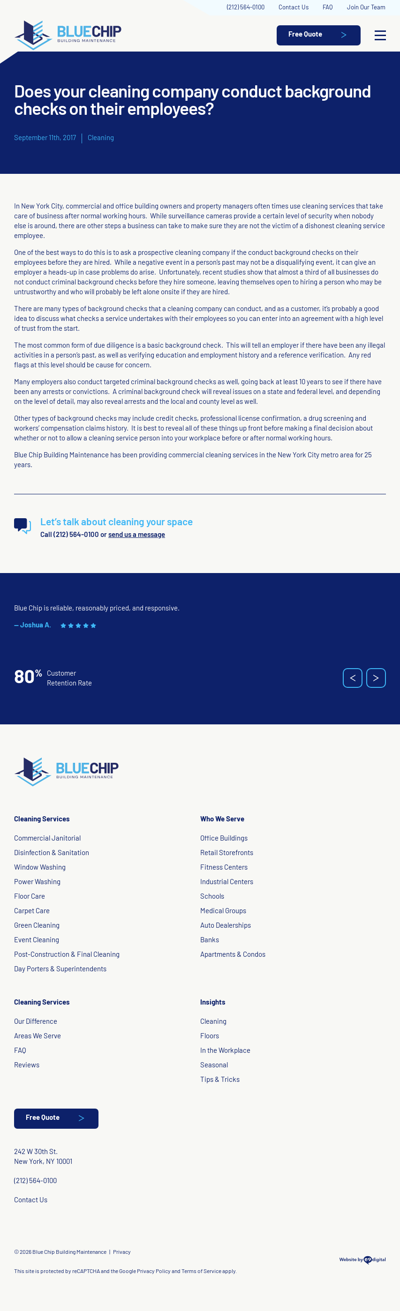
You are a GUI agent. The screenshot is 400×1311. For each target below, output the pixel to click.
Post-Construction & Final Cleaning (67, 955)
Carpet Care (32, 911)
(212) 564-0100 (245, 8)
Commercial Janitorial (47, 838)
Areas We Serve (37, 1036)
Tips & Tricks (220, 1080)
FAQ (328, 8)
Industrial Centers (226, 882)
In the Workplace (225, 1051)
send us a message (136, 535)
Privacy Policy (154, 1271)
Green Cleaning (37, 926)
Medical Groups (223, 911)
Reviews (26, 1065)
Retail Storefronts (226, 853)
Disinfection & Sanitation (51, 853)
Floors (209, 1036)
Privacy (122, 1252)
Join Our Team (366, 8)
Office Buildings (224, 838)
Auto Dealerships (225, 926)
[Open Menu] (380, 35)
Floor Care (29, 897)
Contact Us (294, 8)
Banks (209, 940)
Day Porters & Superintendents (60, 969)
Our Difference (35, 1022)
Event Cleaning (36, 940)
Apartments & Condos (232, 955)
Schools (212, 897)
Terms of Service (201, 1271)
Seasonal (214, 1065)
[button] (352, 678)
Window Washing (40, 868)
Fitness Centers (224, 868)
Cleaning (101, 138)
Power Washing (37, 882)
